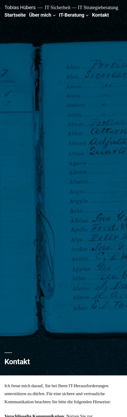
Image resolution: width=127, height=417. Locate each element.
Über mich (40, 15)
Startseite (15, 15)
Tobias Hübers (20, 7)
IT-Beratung (71, 15)
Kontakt (100, 15)
